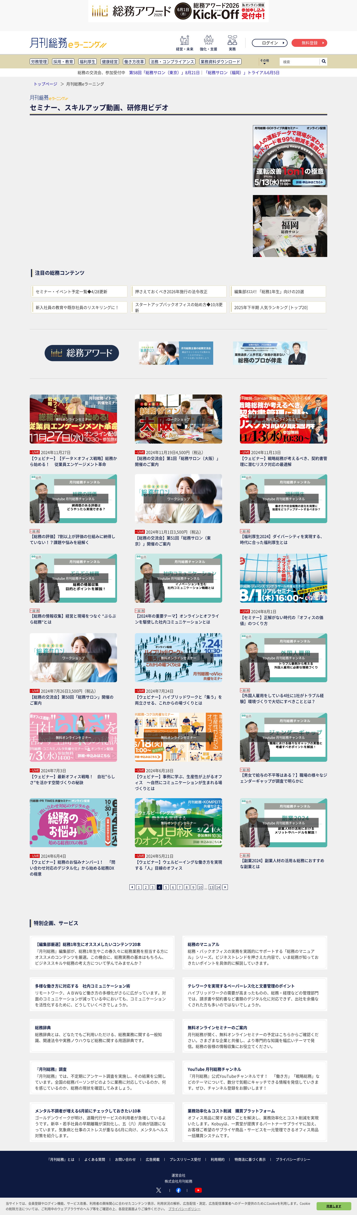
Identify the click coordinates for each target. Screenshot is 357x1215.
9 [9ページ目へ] (193, 887)
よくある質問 (94, 1159)
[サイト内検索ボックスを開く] (323, 62)
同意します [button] (334, 1206)
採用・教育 (63, 61)
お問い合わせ (125, 1159)
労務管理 (39, 61)
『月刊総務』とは (60, 1159)
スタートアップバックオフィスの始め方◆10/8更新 (179, 307)
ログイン (273, 43)
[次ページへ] (225, 887)
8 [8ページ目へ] (187, 887)
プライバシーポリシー (293, 1159)
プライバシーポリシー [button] (184, 1208)
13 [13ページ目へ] (211, 887)
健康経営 (110, 61)
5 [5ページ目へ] (166, 887)
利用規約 (218, 1159)
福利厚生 (87, 61)
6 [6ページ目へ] (173, 887)
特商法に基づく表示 (250, 1159)
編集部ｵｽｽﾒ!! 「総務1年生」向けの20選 (269, 291)
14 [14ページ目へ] (218, 887)
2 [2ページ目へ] (146, 887)
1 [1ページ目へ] (139, 887)
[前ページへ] (132, 887)
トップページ (45, 84)
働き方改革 (134, 61)
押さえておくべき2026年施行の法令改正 (171, 291)
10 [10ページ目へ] (200, 887)
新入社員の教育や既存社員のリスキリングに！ (77, 307)
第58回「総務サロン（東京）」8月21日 (164, 72)
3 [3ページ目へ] (152, 887)
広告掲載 (153, 1159)
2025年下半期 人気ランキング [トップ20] (271, 307)
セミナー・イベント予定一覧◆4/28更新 (71, 291)
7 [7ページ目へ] (180, 887)
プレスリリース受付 (185, 1159)
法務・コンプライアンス (172, 61)
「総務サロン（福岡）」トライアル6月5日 (242, 72)
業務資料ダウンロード (220, 61)
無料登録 (313, 43)
